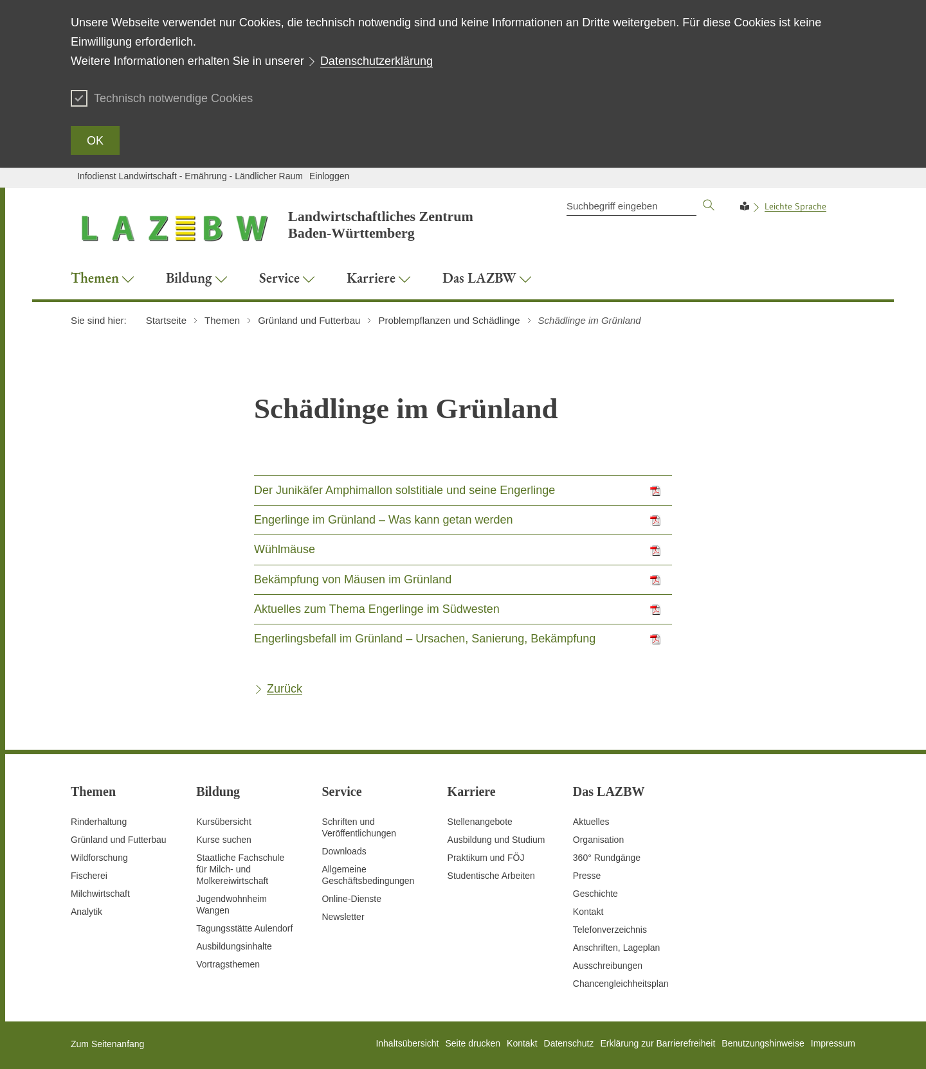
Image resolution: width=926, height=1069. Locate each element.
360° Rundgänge (606, 858)
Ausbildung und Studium (496, 840)
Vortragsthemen (228, 964)
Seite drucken (472, 1043)
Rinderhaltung (99, 822)
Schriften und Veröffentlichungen (359, 827)
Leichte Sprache (795, 206)
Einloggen (329, 176)
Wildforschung (99, 858)
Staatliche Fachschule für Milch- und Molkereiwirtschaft (240, 869)
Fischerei (89, 875)
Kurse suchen (223, 840)
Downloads (344, 851)
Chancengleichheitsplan (621, 983)
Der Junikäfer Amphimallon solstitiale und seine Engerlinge (404, 490)
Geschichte (595, 893)
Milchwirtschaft (100, 893)
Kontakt (588, 911)
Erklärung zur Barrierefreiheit (657, 1043)
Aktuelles (591, 822)
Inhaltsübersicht (407, 1043)
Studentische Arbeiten (491, 875)
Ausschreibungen (607, 965)
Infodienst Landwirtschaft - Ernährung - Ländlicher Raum (190, 176)
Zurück (284, 688)
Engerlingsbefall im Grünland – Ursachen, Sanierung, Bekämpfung (424, 638)
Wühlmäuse (284, 549)
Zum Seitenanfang (107, 1044)
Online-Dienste (351, 899)
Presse (587, 875)
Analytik (86, 911)
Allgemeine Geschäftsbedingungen (368, 875)
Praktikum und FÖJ (486, 858)
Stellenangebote (480, 822)
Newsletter (343, 917)
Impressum (833, 1043)
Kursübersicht (223, 822)
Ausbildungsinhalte (234, 946)
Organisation (598, 840)
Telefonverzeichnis (610, 929)
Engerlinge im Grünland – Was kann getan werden (383, 519)
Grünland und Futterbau (119, 840)
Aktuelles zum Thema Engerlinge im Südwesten (377, 609)
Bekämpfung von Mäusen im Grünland (352, 579)
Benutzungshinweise (763, 1043)
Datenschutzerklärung (376, 61)
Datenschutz (569, 1043)
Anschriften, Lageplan (616, 947)
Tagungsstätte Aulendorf (244, 928)
